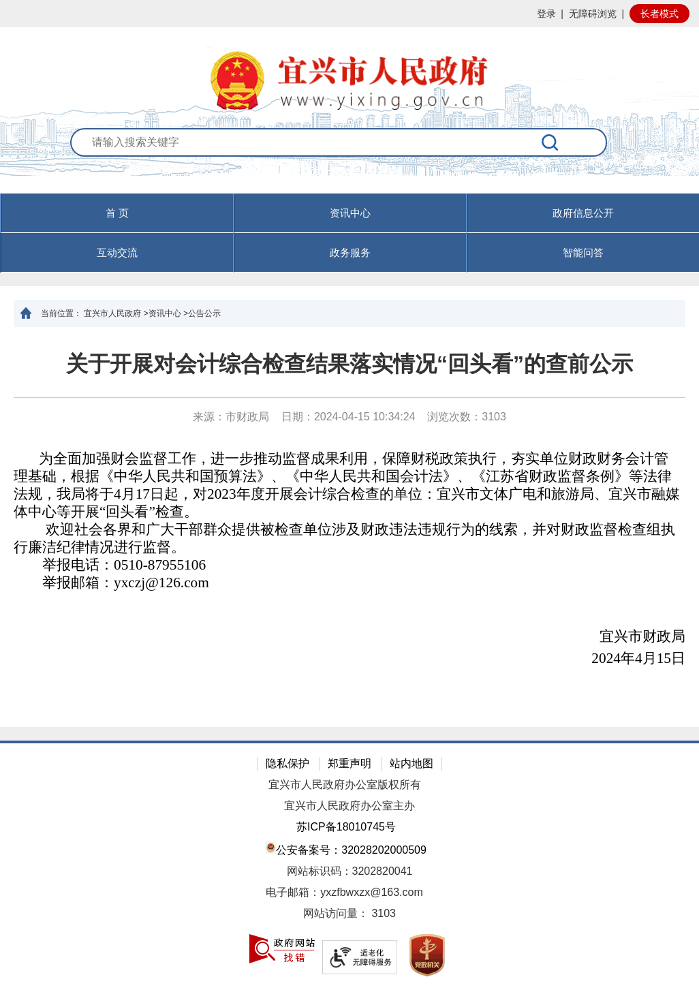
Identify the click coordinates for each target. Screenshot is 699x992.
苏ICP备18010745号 (346, 827)
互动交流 (117, 252)
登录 (546, 13)
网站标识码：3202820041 (350, 871)
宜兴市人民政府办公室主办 (349, 805)
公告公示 (204, 313)
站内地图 (411, 763)
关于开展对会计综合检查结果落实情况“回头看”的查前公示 (349, 364)
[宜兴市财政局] (349, 637)
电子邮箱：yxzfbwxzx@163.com (344, 892)
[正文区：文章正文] (349, 527)
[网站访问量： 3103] (349, 914)
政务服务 (350, 252)
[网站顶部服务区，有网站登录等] (349, 13)
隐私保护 (287, 763)
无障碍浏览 (593, 13)
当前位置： (61, 313)
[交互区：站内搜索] (350, 160)
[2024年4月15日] (349, 659)
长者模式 (659, 13)
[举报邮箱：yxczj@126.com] (347, 583)
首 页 (117, 213)
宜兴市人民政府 (112, 313)
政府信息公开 (583, 213)
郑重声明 (349, 763)
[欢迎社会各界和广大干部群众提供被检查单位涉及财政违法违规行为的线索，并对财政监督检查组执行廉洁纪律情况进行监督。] (347, 539)
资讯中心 (350, 213)
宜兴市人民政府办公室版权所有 (344, 784)
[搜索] (550, 142)
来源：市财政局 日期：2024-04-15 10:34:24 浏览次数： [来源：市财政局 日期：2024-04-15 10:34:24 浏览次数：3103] (349, 416)
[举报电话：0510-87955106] (347, 565)
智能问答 (583, 252)
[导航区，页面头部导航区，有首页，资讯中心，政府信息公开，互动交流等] (349, 233)
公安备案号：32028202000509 (346, 848)
